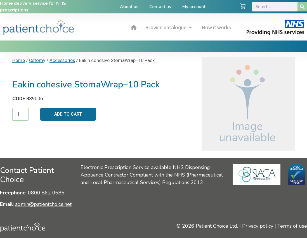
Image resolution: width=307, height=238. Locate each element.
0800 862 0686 (46, 192)
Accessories (62, 60)
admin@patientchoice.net (43, 204)
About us (129, 7)
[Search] (302, 6)
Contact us (160, 7)
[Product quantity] (20, 114)
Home (18, 60)
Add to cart (68, 114)
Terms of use (292, 226)
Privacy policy (257, 226)
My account (194, 7)
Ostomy (37, 60)
